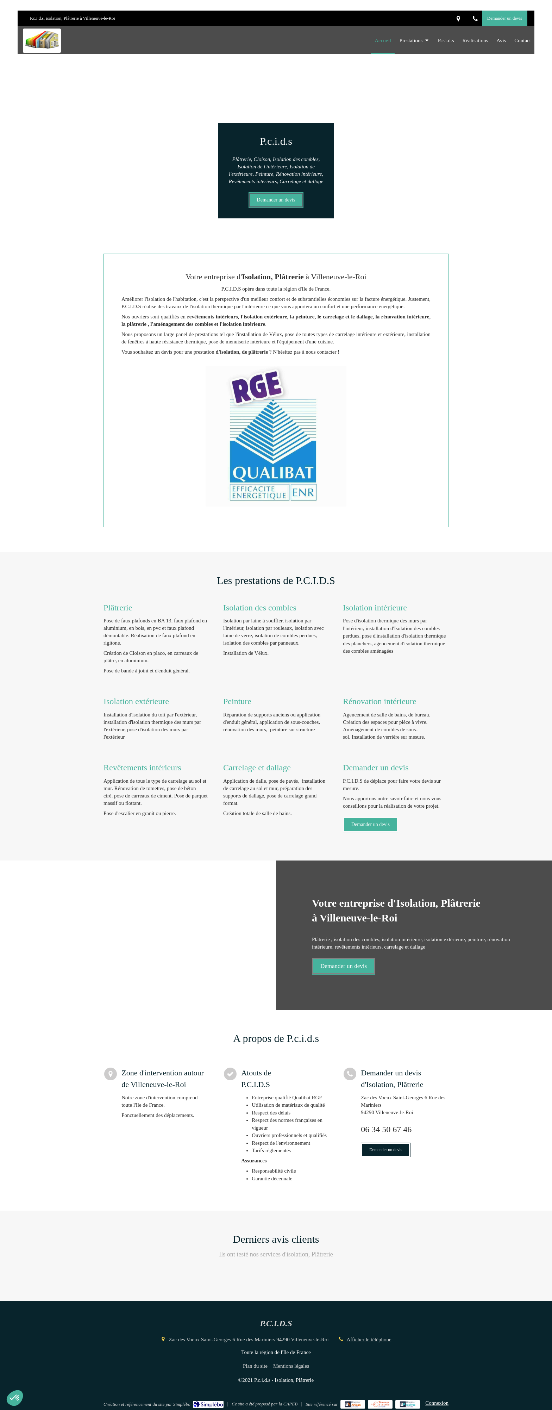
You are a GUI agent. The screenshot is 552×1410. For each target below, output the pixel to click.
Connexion (436, 1403)
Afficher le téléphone (368, 1339)
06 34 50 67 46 (386, 1129)
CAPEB (290, 1403)
